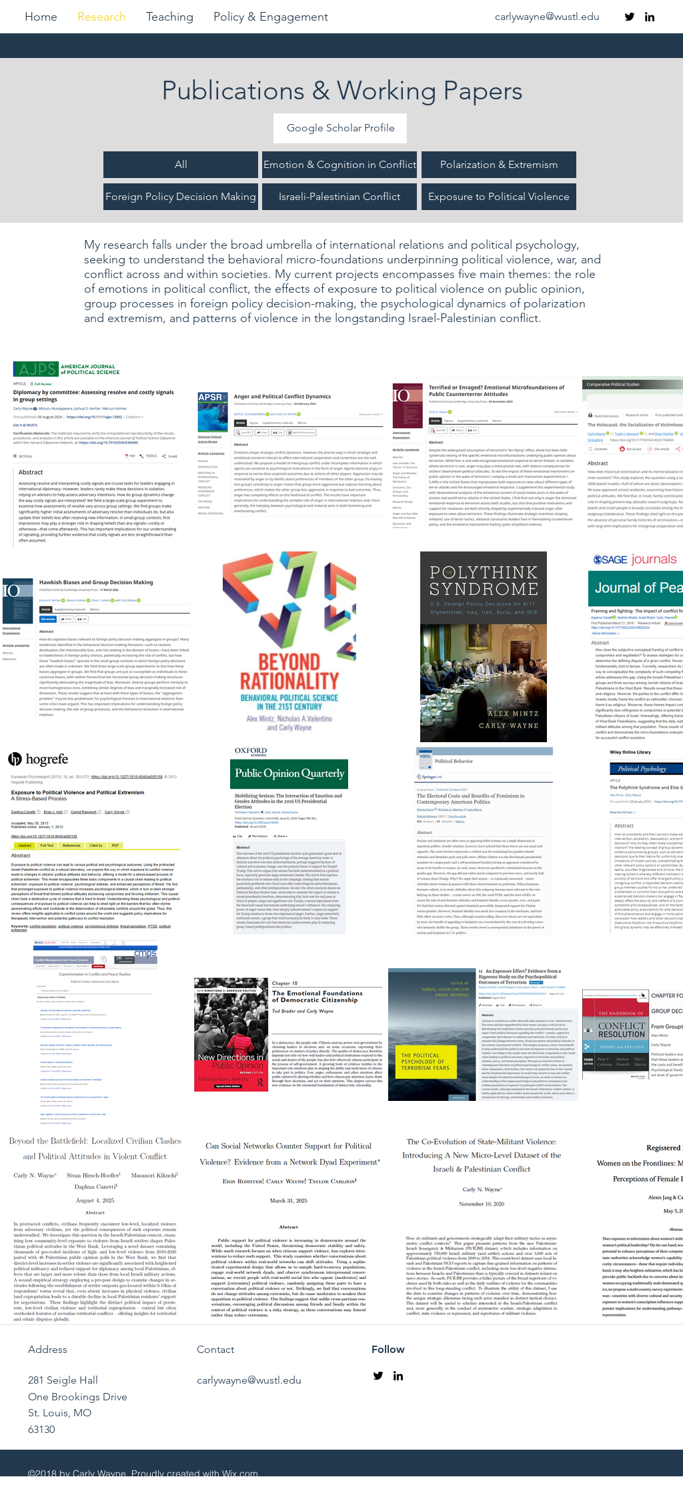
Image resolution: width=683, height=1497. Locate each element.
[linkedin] (649, 16)
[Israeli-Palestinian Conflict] (339, 196)
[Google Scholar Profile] (340, 128)
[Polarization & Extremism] (499, 164)
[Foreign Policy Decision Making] (180, 196)
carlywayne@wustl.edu (547, 16)
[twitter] (629, 16)
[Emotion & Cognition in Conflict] (339, 164)
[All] (180, 164)
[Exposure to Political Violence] (499, 196)
